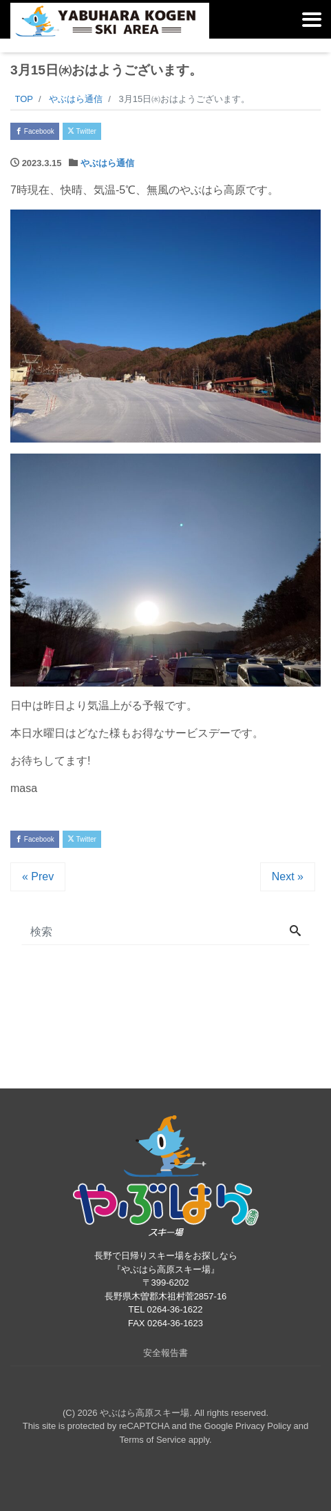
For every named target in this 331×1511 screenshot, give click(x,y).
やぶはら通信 (107, 163)
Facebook (34, 131)
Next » (287, 876)
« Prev (38, 876)
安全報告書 (165, 1353)
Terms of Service (152, 1439)
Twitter (81, 131)
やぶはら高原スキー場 (144, 1413)
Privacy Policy (263, 1426)
